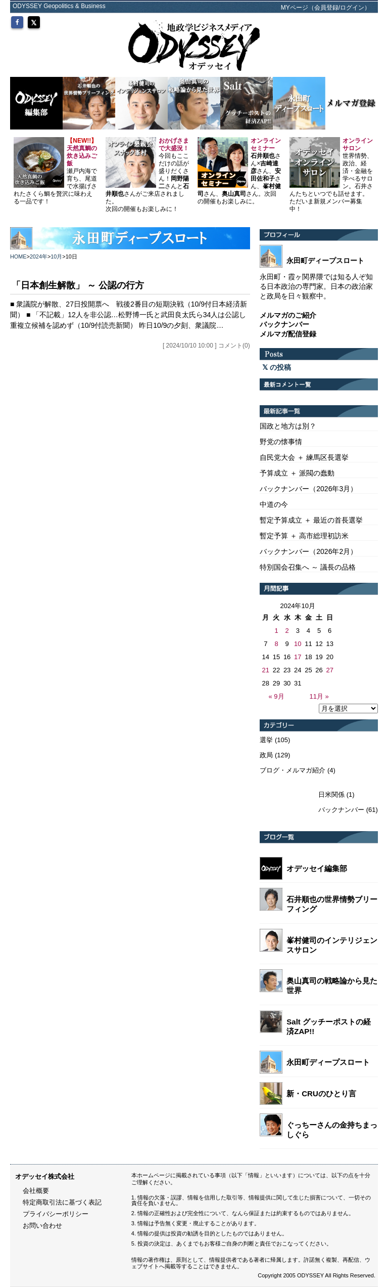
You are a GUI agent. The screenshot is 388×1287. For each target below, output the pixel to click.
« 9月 (276, 696)
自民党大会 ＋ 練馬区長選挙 (304, 457)
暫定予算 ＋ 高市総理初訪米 (304, 536)
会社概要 (36, 1190)
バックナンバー (341, 809)
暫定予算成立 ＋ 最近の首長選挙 (311, 520)
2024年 (38, 256)
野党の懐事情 (281, 442)
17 (297, 657)
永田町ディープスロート (328, 1062)
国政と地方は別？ (288, 426)
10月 (56, 256)
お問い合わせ (42, 1225)
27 (329, 670)
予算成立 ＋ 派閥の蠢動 (297, 473)
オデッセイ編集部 (316, 868)
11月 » (318, 696)
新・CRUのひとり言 (321, 1093)
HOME (18, 256)
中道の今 (274, 504)
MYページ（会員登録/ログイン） (325, 7)
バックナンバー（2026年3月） (308, 489)
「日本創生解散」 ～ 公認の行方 (78, 285)
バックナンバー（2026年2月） (308, 551)
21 (265, 670)
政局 (266, 755)
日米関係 (331, 794)
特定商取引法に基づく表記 (62, 1202)
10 (297, 644)
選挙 (266, 740)
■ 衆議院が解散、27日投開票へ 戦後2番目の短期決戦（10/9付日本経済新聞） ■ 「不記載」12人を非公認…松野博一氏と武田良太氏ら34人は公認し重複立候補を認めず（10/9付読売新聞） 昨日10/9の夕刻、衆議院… (128, 314)
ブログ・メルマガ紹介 (292, 770)
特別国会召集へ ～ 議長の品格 (308, 567)
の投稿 (276, 367)
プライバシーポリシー (55, 1214)
